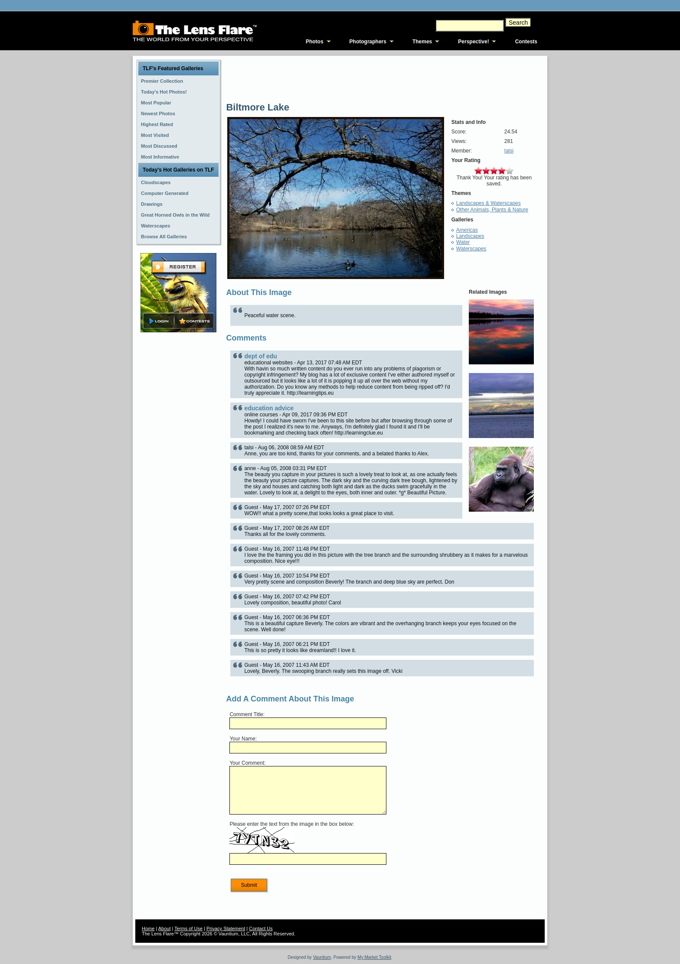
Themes (422, 42)
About (164, 928)
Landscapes (470, 236)
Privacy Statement (225, 928)
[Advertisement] (178, 471)
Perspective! (473, 42)
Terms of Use (188, 928)
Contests (526, 42)
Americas (467, 230)
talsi (508, 151)
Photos (315, 42)
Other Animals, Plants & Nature (492, 210)
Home (148, 928)
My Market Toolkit (374, 957)
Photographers (368, 42)
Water (463, 242)
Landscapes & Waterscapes (488, 203)
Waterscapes (471, 249)
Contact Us (260, 928)
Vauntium (322, 957)
